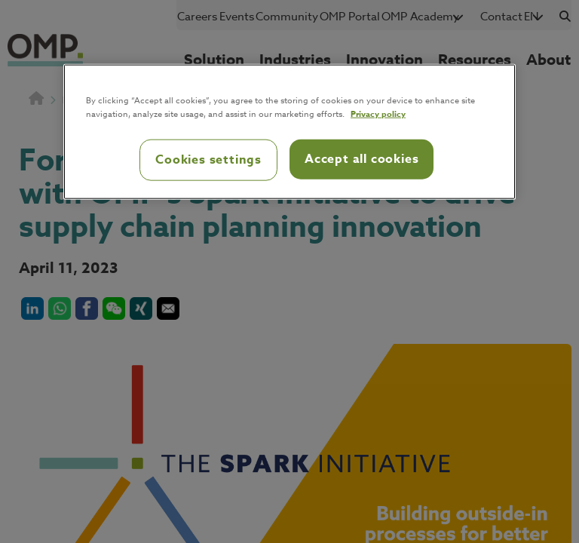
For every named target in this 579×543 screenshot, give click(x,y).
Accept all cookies (361, 159)
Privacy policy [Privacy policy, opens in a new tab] (378, 113)
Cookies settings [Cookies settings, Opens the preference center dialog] (208, 160)
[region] (289, 132)
